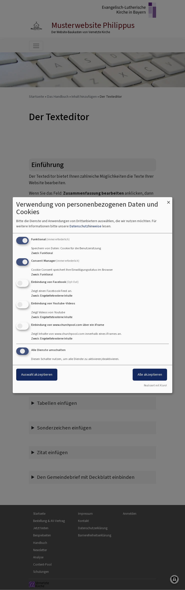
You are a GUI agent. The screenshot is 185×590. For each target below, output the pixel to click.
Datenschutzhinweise (85, 226)
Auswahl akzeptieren (36, 374)
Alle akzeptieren (150, 374)
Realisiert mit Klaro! (155, 385)
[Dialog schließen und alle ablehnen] (168, 200)
